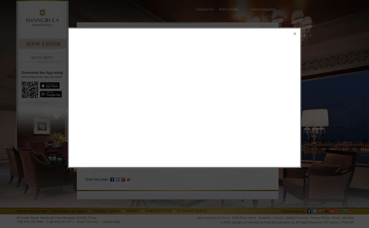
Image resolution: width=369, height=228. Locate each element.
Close (295, 34)
